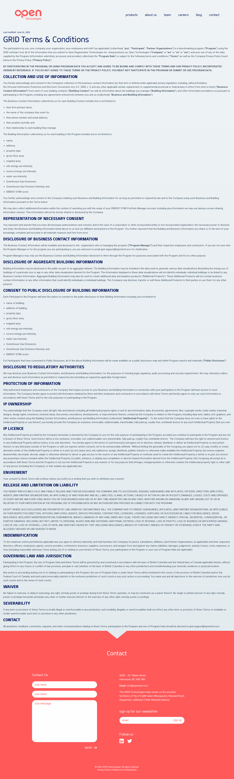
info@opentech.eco (137, 685)
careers (183, 15)
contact (214, 15)
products (132, 15)
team (167, 15)
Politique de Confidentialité (123, 770)
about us (151, 15)
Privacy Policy (104, 770)
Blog (199, 15)
